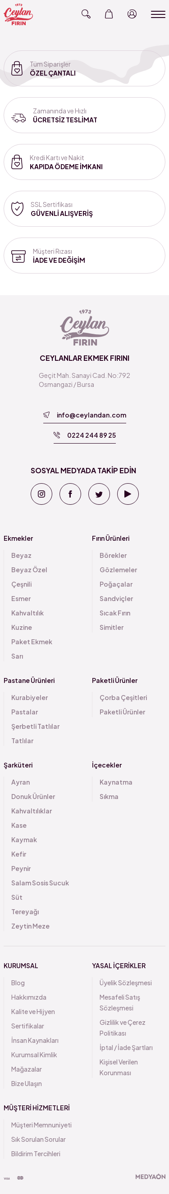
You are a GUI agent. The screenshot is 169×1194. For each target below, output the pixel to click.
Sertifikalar (27, 1026)
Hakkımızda (28, 997)
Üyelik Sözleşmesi (126, 983)
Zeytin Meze (30, 926)
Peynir (21, 868)
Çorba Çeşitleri (123, 697)
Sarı (17, 656)
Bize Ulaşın (26, 1083)
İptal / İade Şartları (126, 1047)
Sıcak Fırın (115, 613)
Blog (18, 983)
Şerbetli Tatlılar (35, 726)
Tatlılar (22, 740)
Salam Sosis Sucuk (40, 883)
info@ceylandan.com (84, 415)
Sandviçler (116, 598)
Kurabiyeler (29, 697)
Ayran (20, 782)
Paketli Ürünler (114, 680)
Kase (19, 825)
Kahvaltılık (27, 613)
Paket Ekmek (31, 641)
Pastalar (24, 712)
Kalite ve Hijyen (33, 1011)
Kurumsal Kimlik (34, 1054)
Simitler (111, 627)
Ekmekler (18, 538)
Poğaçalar (116, 584)
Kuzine (21, 627)
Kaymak (24, 839)
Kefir (18, 854)
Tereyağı (25, 911)
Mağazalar (26, 1069)
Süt (17, 897)
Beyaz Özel (29, 570)
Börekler (113, 555)
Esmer (21, 598)
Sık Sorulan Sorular (38, 1139)
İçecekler (107, 765)
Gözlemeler (118, 570)
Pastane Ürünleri (29, 680)
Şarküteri (18, 765)
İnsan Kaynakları (35, 1040)
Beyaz (21, 555)
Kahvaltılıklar (31, 811)
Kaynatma (116, 782)
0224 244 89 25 (85, 435)
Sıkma (109, 796)
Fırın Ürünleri (110, 538)
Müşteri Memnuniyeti (41, 1125)
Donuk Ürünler (33, 796)
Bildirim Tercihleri (35, 1153)
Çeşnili (21, 584)
